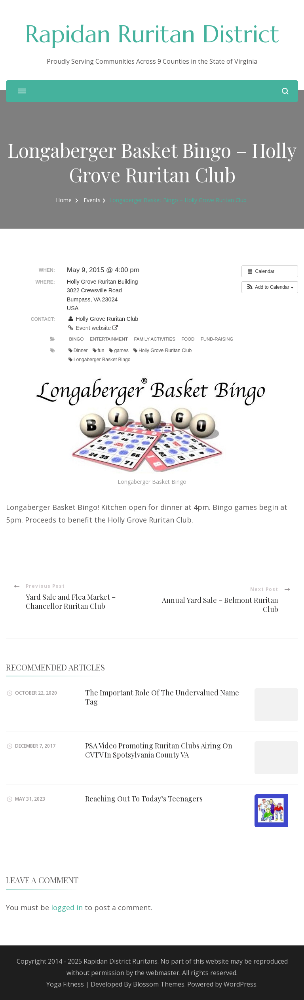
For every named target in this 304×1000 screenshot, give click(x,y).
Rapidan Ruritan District (152, 34)
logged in (67, 907)
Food (187, 339)
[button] (270, 287)
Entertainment (109, 339)
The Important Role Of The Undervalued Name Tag (162, 697)
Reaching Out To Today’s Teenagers (144, 798)
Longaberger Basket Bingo (99, 359)
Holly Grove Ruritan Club (162, 350)
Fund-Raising (217, 339)
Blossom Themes (158, 984)
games (118, 350)
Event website (92, 328)
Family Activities (154, 339)
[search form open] (285, 91)
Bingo (76, 339)
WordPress (240, 984)
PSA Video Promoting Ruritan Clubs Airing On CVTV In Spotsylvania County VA (158, 750)
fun (98, 350)
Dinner (78, 350)
